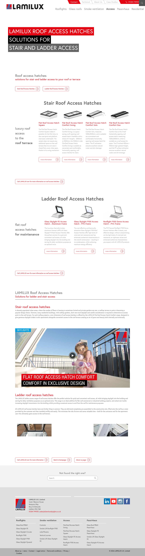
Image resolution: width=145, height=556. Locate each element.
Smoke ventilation (94, 9)
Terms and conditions (54, 551)
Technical (71, 2)
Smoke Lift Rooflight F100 (49, 529)
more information (50, 159)
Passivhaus (123, 9)
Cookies (19, 553)
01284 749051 (34, 512)
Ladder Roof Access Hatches (56, 88)
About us (18, 551)
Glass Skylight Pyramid (24, 542)
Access (110, 9)
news (25, 551)
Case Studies (97, 2)
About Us (83, 2)
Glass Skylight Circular (24, 532)
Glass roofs (75, 9)
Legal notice (41, 551)
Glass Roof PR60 (21, 525)
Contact (59, 2)
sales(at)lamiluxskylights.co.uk (50, 512)
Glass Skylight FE (22, 529)
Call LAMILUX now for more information (32, 459)
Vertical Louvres (45, 535)
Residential (138, 9)
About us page (83, 459)
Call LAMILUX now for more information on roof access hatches (40, 181)
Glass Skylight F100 (23, 539)
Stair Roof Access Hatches (28, 88)
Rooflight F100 (21, 535)
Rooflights (61, 9)
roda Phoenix (44, 532)
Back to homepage (62, 459)
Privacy (65, 551)
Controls (43, 525)
